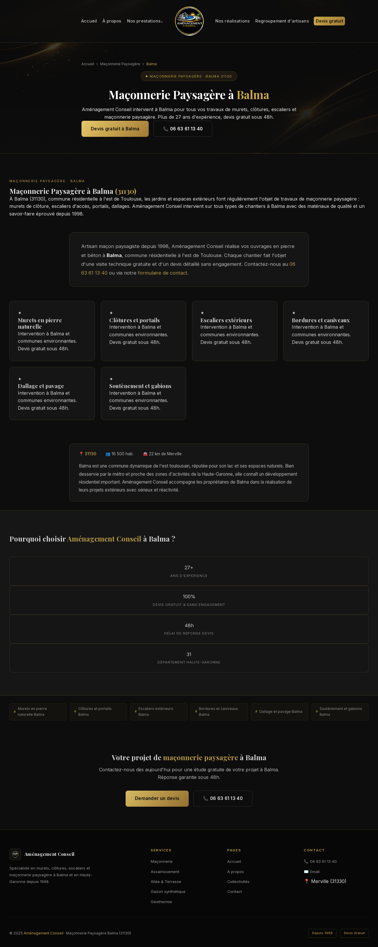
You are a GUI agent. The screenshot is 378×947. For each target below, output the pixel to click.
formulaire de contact (162, 275)
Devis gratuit (329, 21)
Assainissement (165, 871)
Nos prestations (144, 21)
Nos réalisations (232, 21)
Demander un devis (157, 800)
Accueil (89, 21)
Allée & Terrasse (166, 881)
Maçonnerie (162, 861)
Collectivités (238, 881)
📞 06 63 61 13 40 (183, 129)
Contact (234, 891)
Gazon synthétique (168, 891)
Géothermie (161, 901)
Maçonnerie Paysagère (120, 64)
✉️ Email (312, 871)
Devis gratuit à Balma (115, 129)
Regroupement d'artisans (282, 21)
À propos (112, 21)
